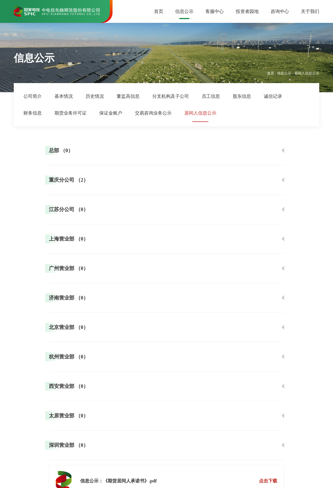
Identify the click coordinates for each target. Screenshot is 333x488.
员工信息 (211, 96)
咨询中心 (280, 11)
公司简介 (32, 96)
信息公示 (184, 11)
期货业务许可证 (70, 113)
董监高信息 (128, 96)
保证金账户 (110, 113)
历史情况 (95, 96)
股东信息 (242, 96)
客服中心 (214, 11)
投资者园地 (247, 11)
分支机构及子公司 (170, 96)
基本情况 (63, 96)
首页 (158, 11)
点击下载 (268, 480)
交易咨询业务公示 (153, 113)
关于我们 (310, 11)
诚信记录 (273, 96)
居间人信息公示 (200, 113)
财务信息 (32, 113)
